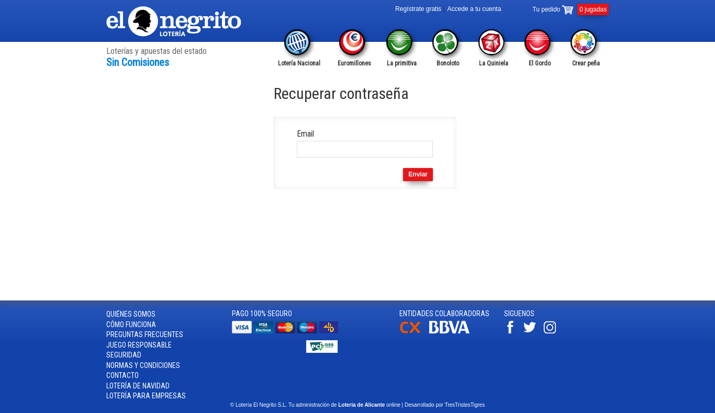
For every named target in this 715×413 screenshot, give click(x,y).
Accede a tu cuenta (474, 9)
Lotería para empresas (146, 396)
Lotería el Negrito (174, 21)
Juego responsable (139, 345)
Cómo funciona (131, 324)
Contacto (122, 375)
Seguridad (123, 355)
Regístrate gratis (418, 9)
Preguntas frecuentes (144, 334)
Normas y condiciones (143, 365)
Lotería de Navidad (138, 386)
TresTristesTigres (464, 405)
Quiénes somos (130, 314)
